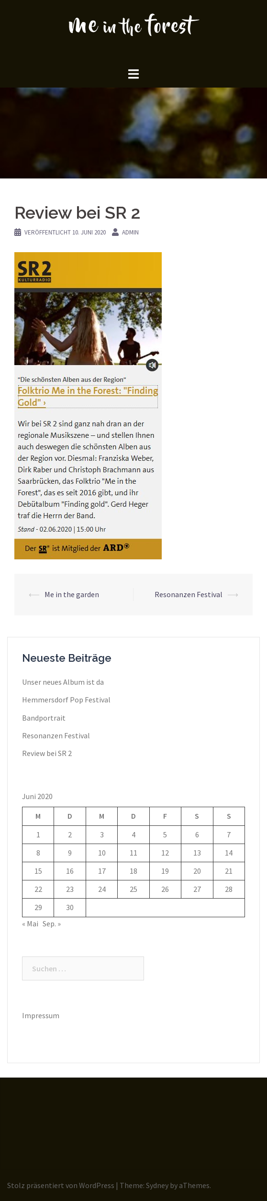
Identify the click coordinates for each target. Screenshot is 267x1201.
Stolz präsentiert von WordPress (60, 1185)
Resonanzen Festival (188, 594)
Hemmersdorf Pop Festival (66, 699)
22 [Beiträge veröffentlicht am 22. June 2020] (38, 889)
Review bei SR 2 (47, 753)
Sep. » (52, 923)
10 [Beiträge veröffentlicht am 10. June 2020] (102, 852)
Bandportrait (44, 718)
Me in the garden (71, 594)
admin (130, 232)
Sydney (157, 1185)
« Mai (30, 923)
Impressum (40, 1015)
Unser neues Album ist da (63, 682)
